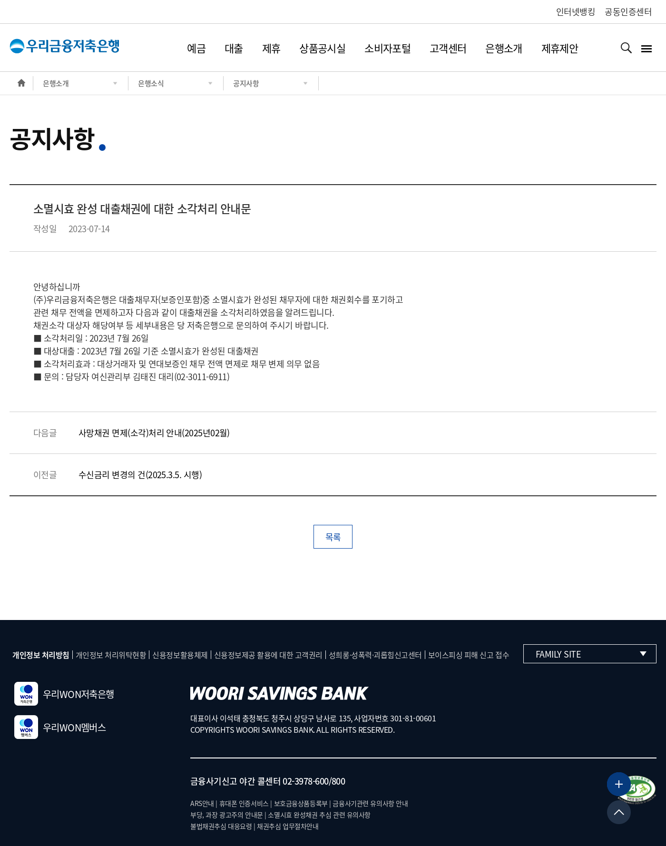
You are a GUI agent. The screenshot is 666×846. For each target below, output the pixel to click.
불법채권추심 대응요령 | (222, 826)
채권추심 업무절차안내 (287, 826)
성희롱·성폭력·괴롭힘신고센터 (375, 654)
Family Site (591, 654)
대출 (234, 48)
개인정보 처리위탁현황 (111, 654)
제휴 (271, 48)
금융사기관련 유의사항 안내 (370, 803)
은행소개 (503, 48)
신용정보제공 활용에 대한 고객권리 (268, 654)
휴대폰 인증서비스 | (245, 803)
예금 (196, 48)
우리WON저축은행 (64, 694)
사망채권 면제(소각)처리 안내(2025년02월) (154, 432)
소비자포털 (387, 48)
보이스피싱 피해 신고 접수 (468, 654)
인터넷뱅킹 (575, 11)
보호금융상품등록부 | (302, 803)
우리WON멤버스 (60, 727)
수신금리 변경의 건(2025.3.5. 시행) (140, 474)
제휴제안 (559, 48)
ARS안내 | (203, 803)
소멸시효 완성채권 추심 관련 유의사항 (319, 814)
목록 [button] (333, 537)
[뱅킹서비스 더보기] (619, 784)
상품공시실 (322, 48)
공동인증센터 (628, 11)
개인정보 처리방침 (40, 654)
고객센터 (448, 48)
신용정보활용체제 (179, 654)
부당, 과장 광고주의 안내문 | (228, 814)
